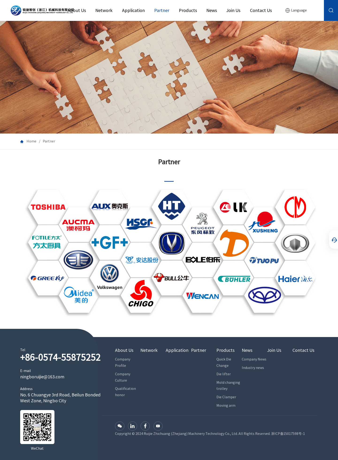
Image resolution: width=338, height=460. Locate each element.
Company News (254, 359)
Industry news (253, 367)
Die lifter (223, 374)
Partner (161, 10)
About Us (77, 10)
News (211, 10)
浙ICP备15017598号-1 (288, 433)
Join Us (233, 10)
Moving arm (225, 405)
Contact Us (261, 10)
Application (133, 10)
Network (103, 10)
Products (188, 10)
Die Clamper (226, 397)
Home (31, 141)
